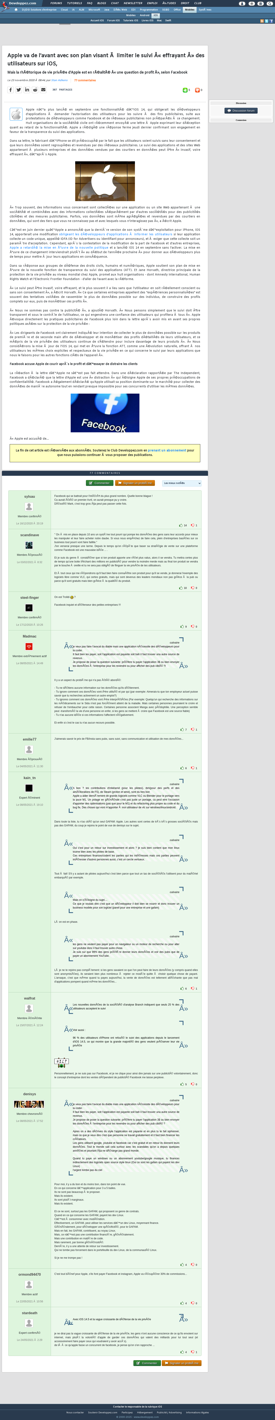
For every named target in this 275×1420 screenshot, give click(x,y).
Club (198, 3)
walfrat (29, 1006)
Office (177, 9)
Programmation (149, 9)
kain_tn (30, 786)
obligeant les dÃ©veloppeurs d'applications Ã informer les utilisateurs (116, 237)
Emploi (152, 3)
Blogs (101, 3)
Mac (159, 20)
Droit (184, 3)
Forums (56, 3)
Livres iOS (147, 20)
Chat (115, 3)
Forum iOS (113, 20)
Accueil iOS (97, 20)
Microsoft (94, 9)
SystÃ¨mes (205, 9)
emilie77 (29, 747)
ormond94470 (29, 1282)
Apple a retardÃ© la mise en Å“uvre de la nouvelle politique (59, 251)
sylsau (29, 505)
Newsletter (132, 3)
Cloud (64, 9)
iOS (156, 15)
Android (144, 15)
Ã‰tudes (169, 3)
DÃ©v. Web (120, 9)
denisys (29, 1102)
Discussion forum (241, 110)
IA (73, 9)
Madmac (30, 644)
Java (106, 9)
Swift (168, 20)
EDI (133, 9)
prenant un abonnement (167, 453)
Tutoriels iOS (130, 20)
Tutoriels (74, 3)
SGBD (165, 9)
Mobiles (189, 9)
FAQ (90, 3)
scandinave (29, 543)
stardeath (29, 1321)
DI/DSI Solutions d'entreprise (39, 9)
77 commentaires (85, 83)
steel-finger (29, 606)
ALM (81, 9)
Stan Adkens (59, 83)
